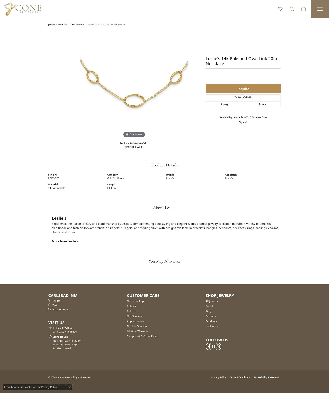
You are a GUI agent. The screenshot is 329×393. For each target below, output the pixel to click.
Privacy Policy (218, 377)
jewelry (51, 24)
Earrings (211, 316)
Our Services (134, 316)
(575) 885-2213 (133, 147)
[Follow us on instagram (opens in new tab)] (217, 346)
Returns (262, 104)
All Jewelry (212, 301)
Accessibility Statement (266, 377)
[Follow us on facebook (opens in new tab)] (209, 346)
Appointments (135, 321)
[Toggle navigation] (320, 9)
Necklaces (63, 24)
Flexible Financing (137, 326)
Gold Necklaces (78, 24)
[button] (280, 9)
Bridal (209, 306)
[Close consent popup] (69, 387)
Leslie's (170, 178)
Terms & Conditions (240, 377)
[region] (134, 85)
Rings (209, 311)
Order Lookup (135, 301)
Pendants (211, 321)
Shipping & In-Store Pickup (143, 336)
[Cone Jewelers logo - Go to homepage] (23, 9)
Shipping (224, 104)
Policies (131, 306)
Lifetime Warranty (138, 331)
